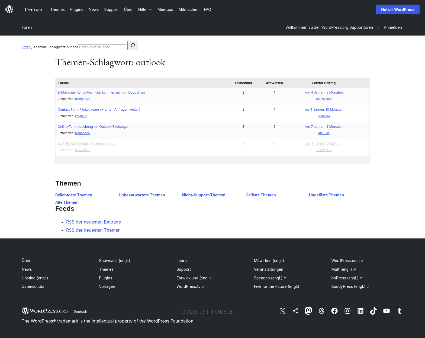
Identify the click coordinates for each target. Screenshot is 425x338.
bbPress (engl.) (346, 278)
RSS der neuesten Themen (93, 230)
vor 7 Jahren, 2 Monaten (324, 127)
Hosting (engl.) (35, 278)
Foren (27, 27)
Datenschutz (33, 286)
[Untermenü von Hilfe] (145, 9)
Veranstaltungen (268, 269)
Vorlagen (107, 286)
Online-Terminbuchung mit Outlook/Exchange (93, 127)
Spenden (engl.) (270, 278)
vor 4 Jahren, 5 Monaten (324, 92)
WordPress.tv (190, 286)
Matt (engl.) (343, 269)
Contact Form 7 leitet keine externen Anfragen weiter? (99, 109)
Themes (106, 269)
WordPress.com (347, 260)
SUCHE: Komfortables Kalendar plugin (87, 144)
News (27, 269)
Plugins (105, 278)
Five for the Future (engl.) (276, 286)
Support (183, 269)
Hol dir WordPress (397, 9)
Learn (181, 260)
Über (26, 260)
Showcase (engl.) (114, 260)
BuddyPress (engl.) (350, 286)
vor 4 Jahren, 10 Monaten (323, 109)
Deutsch (80, 311)
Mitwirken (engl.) (269, 260)
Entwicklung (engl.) (193, 278)
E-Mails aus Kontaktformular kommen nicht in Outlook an (101, 92)
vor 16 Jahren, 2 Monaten (323, 144)
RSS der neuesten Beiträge (93, 222)
